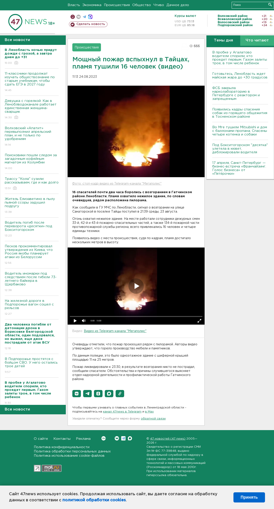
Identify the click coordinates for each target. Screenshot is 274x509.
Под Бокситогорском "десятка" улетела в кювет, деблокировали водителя (240, 149)
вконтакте (78, 17)
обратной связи (153, 418)
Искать (270, 4)
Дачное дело (178, 5)
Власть (74, 5)
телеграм (84, 17)
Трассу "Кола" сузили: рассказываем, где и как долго (32, 183)
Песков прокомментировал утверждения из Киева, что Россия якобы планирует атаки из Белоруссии (32, 255)
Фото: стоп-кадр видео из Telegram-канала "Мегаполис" (117, 183)
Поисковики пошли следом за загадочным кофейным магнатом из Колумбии (32, 162)
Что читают (257, 40)
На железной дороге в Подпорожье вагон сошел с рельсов (32, 307)
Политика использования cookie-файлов (69, 455)
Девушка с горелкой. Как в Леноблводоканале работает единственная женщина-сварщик (32, 109)
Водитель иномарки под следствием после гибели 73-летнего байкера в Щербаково (32, 282)
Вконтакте (103, 438)
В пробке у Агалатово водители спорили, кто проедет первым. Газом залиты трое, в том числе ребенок (239, 58)
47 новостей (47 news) (167, 439)
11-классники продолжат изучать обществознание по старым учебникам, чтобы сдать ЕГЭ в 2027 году (32, 82)
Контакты (62, 438)
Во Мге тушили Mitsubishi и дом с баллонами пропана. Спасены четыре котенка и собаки (239, 131)
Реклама (83, 438)
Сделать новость (90, 24)
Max (130, 438)
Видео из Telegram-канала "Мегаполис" (115, 331)
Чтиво (158, 5)
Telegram (123, 438)
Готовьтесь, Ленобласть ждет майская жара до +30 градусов (239, 75)
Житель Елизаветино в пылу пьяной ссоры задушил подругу (32, 205)
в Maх (149, 411)
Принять (249, 497)
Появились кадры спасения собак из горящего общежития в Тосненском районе (239, 113)
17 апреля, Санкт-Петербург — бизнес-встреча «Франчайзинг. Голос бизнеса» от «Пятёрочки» (239, 168)
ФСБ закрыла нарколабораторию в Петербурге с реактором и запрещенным (236, 93)
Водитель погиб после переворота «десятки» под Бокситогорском (32, 229)
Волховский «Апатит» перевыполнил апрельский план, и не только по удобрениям (32, 137)
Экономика (91, 5)
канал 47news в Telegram (122, 411)
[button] (76, 393)
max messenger (90, 17)
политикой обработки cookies (94, 500)
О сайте (41, 438)
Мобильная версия (73, 17)
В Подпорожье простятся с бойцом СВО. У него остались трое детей (32, 366)
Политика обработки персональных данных (72, 451)
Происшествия (117, 5)
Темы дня (223, 40)
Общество (141, 5)
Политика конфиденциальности (61, 447)
